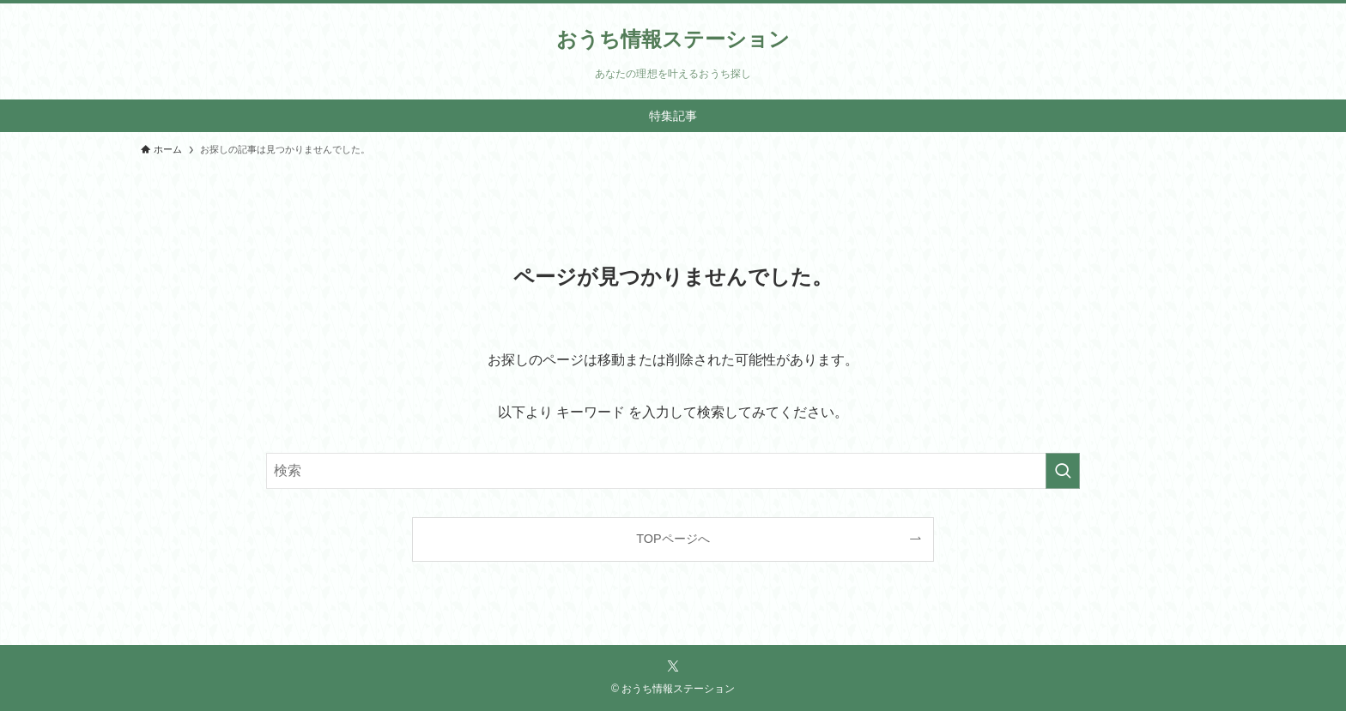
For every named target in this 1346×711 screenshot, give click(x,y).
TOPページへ (672, 538)
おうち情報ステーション (673, 39)
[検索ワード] (673, 471)
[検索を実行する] (1063, 471)
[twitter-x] (673, 666)
